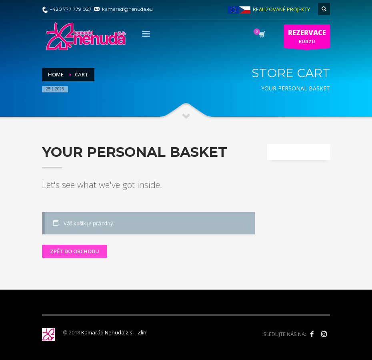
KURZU (307, 38)
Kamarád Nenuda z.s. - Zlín (113, 332)
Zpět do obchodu (74, 251)
